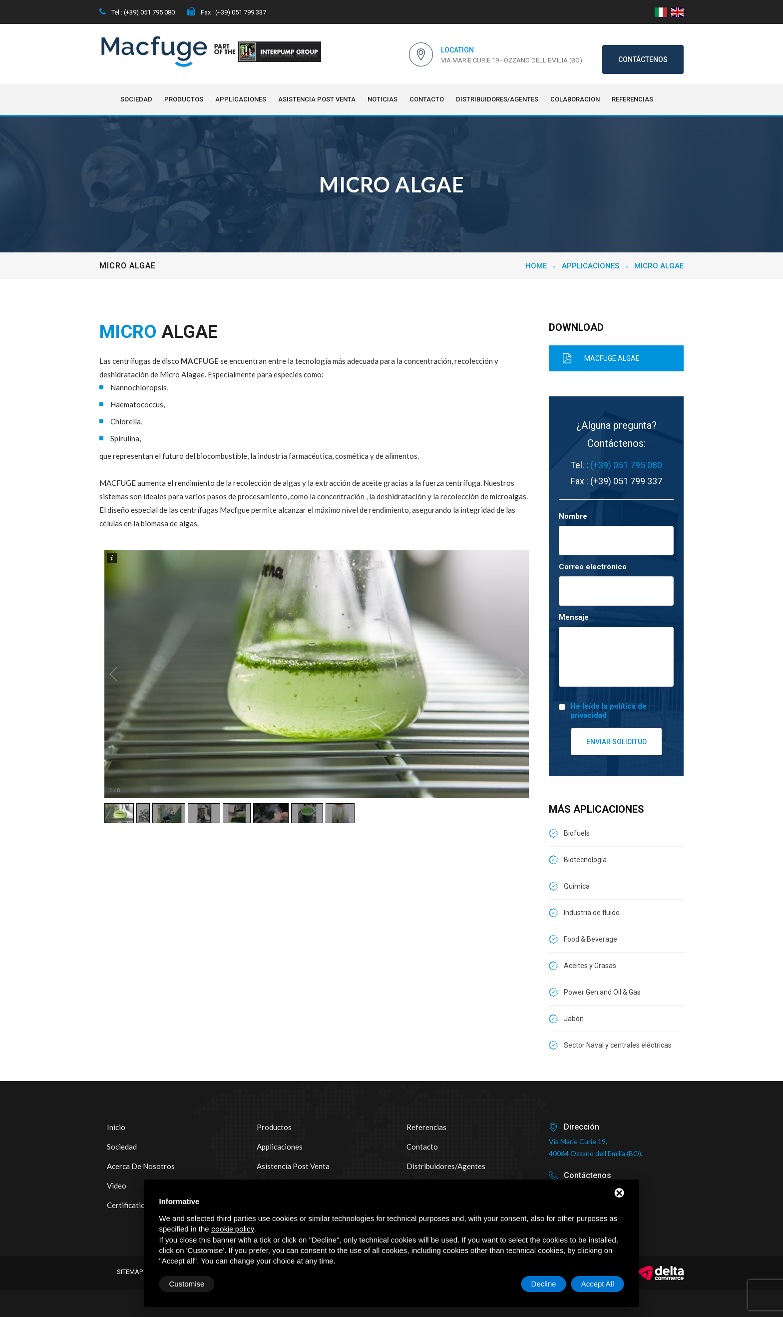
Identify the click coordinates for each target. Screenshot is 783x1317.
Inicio (116, 1127)
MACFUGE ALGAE (597, 358)
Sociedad (136, 99)
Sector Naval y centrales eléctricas (618, 1045)
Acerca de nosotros (141, 1166)
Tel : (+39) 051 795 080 (137, 12)
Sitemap (130, 1272)
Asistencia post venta (317, 99)
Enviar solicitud (616, 742)
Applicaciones (240, 99)
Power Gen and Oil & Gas (602, 992)
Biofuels (577, 833)
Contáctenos (643, 59)
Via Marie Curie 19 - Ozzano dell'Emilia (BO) (511, 60)
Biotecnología (585, 860)
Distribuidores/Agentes (497, 99)
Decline (543, 1284)
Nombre (573, 516)
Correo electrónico (593, 566)
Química (577, 886)
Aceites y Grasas (590, 966)
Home (536, 265)
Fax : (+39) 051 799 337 (226, 12)
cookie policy (232, 1229)
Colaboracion (575, 99)
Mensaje (574, 617)
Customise (187, 1284)
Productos (183, 99)
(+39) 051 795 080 (626, 465)
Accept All (597, 1284)
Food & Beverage (590, 939)
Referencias (632, 99)
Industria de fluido (592, 913)
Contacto (426, 99)
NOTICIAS (382, 99)
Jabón (574, 1019)
